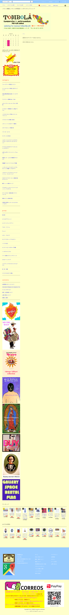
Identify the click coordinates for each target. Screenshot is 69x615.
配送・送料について (39, 559)
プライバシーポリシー (39, 566)
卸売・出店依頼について (7, 292)
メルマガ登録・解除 (39, 568)
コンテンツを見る (28, 5)
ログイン (56, 1)
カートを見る (54, 561)
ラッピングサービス (6, 289)
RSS (36, 573)
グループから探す (19, 5)
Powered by (34, 611)
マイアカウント (54, 554)
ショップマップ (42, 5)
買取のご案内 (5, 297)
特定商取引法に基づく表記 (40, 564)
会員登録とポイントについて (8, 284)
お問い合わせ (55, 5)
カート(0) (63, 1)
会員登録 (49, 1)
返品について (38, 561)
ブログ (49, 5)
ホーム (4, 5)
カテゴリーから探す (10, 5)
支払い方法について (39, 556)
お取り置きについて (6, 295)
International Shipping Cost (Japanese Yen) (11, 287)
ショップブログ (38, 571)
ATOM (39, 573)
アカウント (43, 1)
